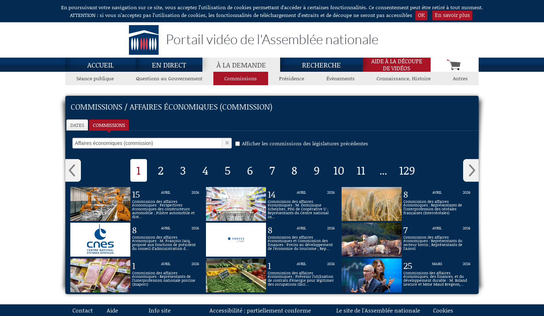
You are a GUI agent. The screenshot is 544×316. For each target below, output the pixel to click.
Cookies (443, 310)
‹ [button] (73, 170)
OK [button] (421, 15)
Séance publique (95, 78)
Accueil (100, 65)
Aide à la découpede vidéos (396, 65)
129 (407, 170)
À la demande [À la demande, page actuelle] (241, 65)
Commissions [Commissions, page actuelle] (240, 78)
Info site (160, 310)
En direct (169, 65)
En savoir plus (452, 15)
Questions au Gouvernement (169, 78)
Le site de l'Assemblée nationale (378, 310)
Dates (77, 125)
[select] (147, 143)
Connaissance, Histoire (404, 78)
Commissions (109, 125)
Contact (82, 310)
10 (338, 170)
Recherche (321, 65)
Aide (112, 310)
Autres (460, 78)
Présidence (291, 78)
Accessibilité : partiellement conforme (260, 310)
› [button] (471, 170)
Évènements (340, 78)
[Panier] (455, 65)
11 (361, 170)
